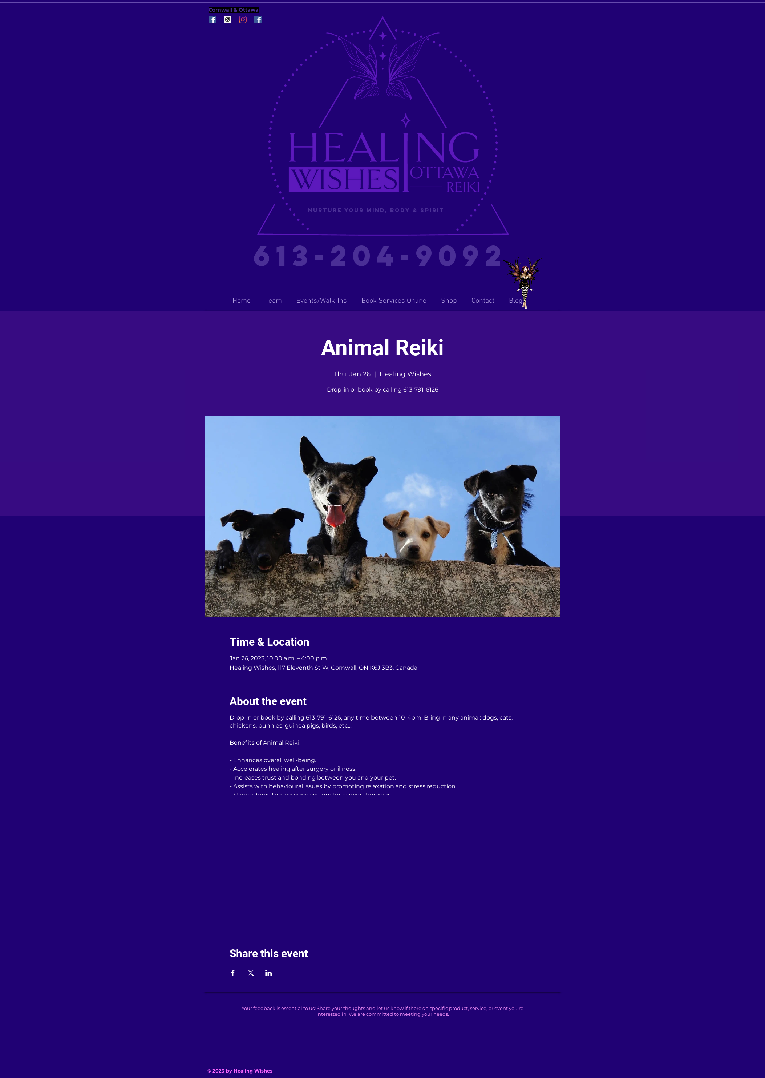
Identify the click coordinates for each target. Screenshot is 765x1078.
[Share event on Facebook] (233, 973)
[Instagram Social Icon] (227, 19)
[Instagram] (243, 19)
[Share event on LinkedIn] (268, 973)
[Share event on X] (250, 973)
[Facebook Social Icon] (212, 19)
